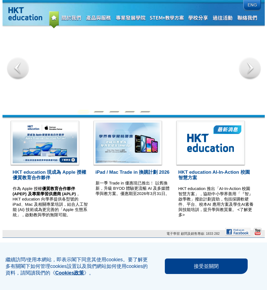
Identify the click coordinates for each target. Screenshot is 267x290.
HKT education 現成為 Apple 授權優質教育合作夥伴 (49, 175)
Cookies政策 (69, 273)
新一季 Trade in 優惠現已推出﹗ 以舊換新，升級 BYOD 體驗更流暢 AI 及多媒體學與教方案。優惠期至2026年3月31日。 (133, 188)
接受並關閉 (206, 266)
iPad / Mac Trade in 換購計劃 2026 (133, 172)
